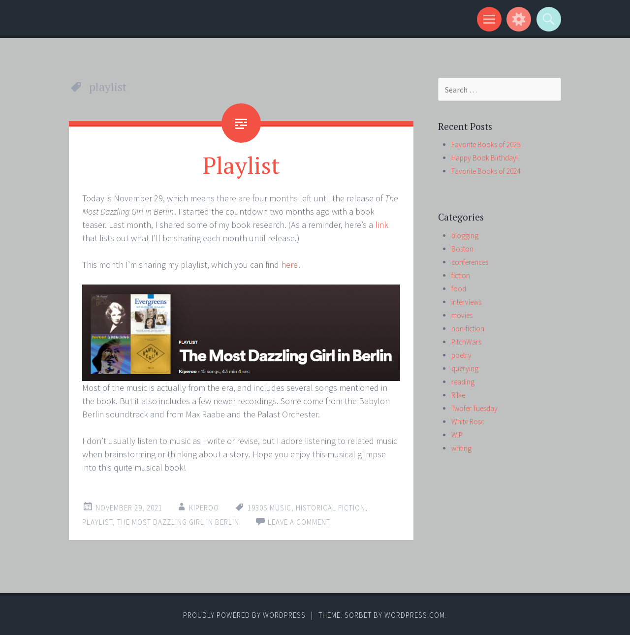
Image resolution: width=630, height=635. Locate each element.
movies (461, 315)
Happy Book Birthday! (484, 157)
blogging (464, 235)
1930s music (269, 507)
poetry (461, 355)
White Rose (467, 421)
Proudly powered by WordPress (244, 615)
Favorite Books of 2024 (485, 171)
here (289, 264)
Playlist (241, 165)
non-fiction (467, 328)
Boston (462, 249)
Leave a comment (299, 522)
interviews (466, 302)
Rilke (458, 395)
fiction (460, 275)
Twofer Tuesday (474, 408)
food (458, 288)
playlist (97, 522)
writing (461, 448)
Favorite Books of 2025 (485, 144)
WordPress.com (414, 615)
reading (462, 381)
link (381, 224)
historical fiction (330, 507)
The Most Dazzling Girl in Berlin (178, 522)
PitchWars (466, 342)
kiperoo (204, 507)
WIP (457, 435)
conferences (469, 262)
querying (464, 368)
